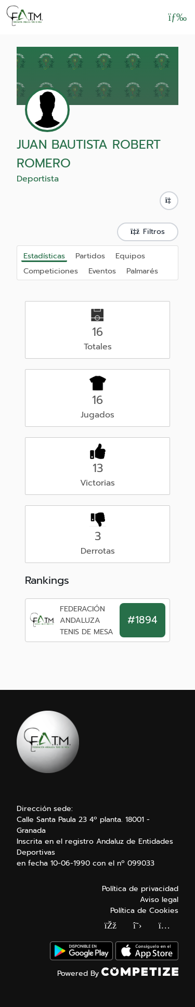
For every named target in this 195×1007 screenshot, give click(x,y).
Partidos (90, 255)
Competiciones (50, 270)
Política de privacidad (140, 888)
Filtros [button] (148, 231)
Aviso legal (159, 899)
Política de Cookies (144, 910)
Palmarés (142, 270)
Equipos (130, 255)
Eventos (102, 270)
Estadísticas (44, 255)
